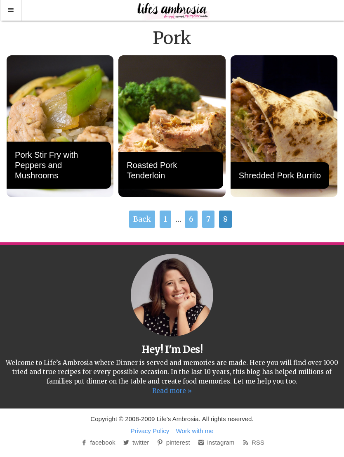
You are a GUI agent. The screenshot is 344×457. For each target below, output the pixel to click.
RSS (252, 442)
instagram (216, 442)
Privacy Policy (149, 430)
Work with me (195, 430)
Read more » (172, 391)
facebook (97, 442)
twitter (135, 442)
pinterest (173, 442)
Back (142, 219)
